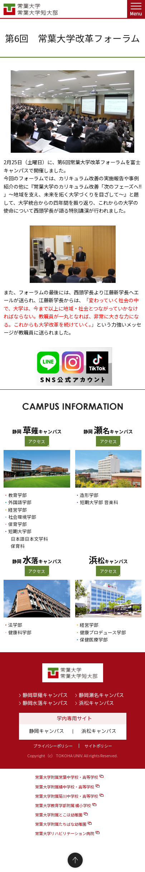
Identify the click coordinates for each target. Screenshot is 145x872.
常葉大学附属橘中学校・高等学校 (64, 787)
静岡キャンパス (46, 730)
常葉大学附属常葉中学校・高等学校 (66, 777)
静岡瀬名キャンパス (101, 694)
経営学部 (17, 509)
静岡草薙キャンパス (45, 694)
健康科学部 (20, 632)
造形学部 (89, 495)
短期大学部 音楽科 (99, 502)
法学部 (15, 624)
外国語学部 (20, 502)
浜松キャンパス (96, 702)
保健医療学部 (94, 639)
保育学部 (17, 524)
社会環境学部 (22, 516)
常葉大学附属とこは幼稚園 (58, 815)
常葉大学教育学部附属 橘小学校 (63, 805)
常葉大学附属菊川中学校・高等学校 (66, 796)
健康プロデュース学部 (103, 632)
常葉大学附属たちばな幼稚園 (60, 824)
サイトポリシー (98, 746)
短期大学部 (20, 531)
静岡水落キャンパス (45, 702)
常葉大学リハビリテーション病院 (64, 833)
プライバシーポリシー (53, 746)
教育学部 (17, 495)
